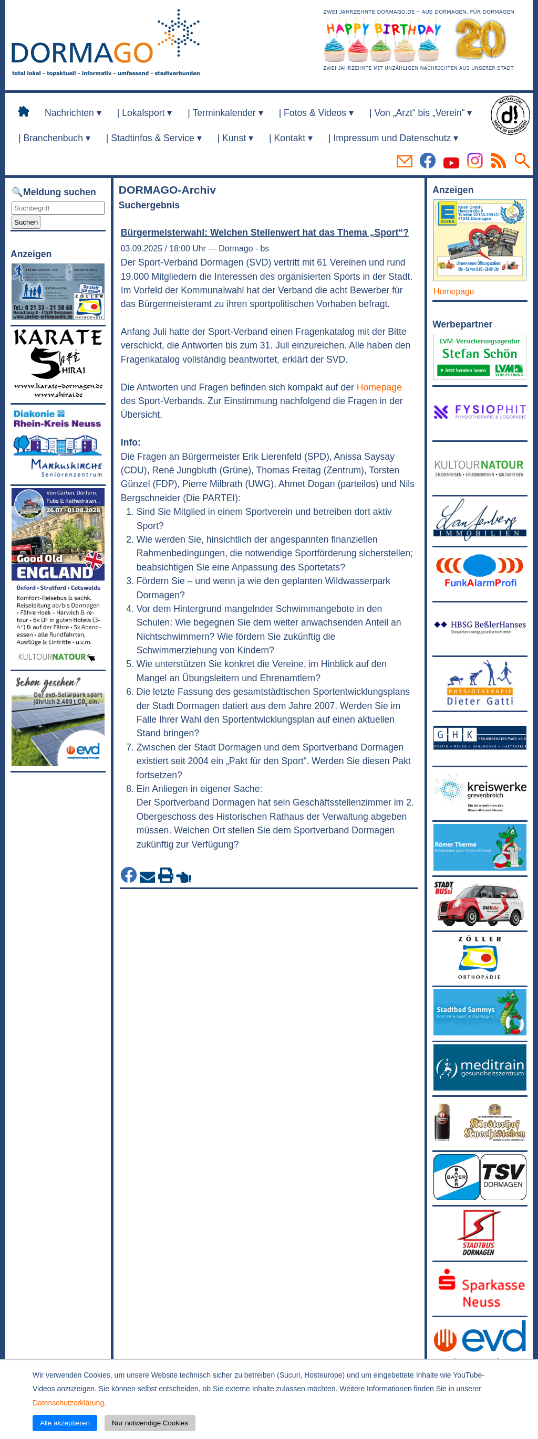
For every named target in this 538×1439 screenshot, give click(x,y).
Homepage (379, 387)
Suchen (26, 222)
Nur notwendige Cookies (150, 1423)
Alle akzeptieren (65, 1423)
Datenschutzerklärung (68, 1403)
